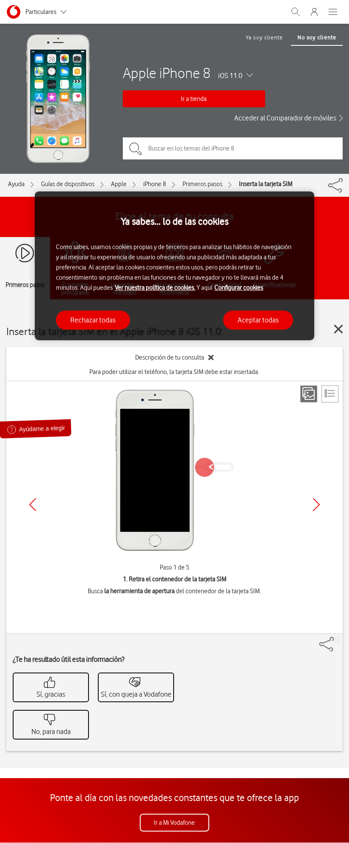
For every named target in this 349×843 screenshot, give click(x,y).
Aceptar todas (258, 319)
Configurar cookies (238, 287)
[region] (174, 265)
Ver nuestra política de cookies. (155, 287)
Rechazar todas (93, 319)
